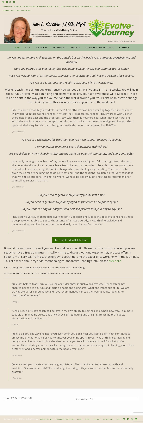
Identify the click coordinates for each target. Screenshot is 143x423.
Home (17, 47)
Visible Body (8, 6)
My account (108, 419)
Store (87, 419)
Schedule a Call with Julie (99, 47)
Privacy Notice (46, 419)
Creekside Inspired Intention (106, 6)
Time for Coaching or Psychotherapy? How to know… (37, 6)
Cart (118, 419)
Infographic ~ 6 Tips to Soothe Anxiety (77, 6)
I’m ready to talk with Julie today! (71, 240)
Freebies (75, 47)
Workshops (59, 47)
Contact (124, 47)
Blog (28, 47)
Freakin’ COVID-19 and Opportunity (17, 10)
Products (41, 47)
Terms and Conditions (65, 419)
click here (115, 261)
